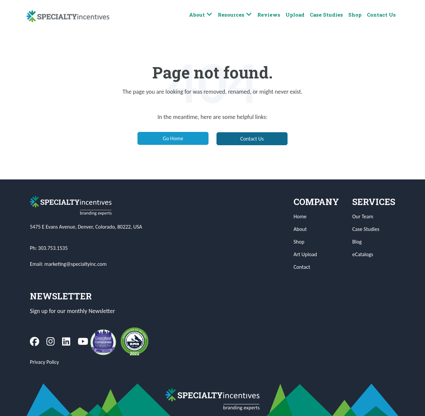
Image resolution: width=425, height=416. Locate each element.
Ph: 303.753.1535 (49, 248)
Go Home (173, 138)
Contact (302, 267)
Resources (235, 15)
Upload (295, 14)
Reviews (268, 14)
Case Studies (326, 14)
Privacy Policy (44, 362)
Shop (355, 14)
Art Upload (305, 254)
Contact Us (381, 14)
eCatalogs (362, 254)
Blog (357, 242)
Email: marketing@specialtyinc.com (68, 264)
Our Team (362, 216)
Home (300, 216)
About (200, 15)
